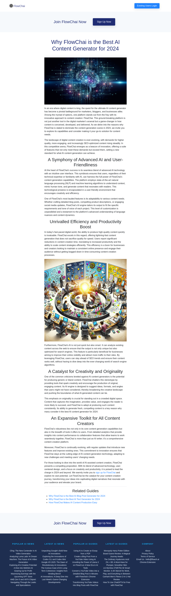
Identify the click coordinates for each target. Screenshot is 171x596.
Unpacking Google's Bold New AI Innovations (54, 552)
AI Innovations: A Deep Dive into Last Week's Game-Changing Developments (54, 579)
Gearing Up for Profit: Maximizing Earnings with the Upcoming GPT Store (23, 574)
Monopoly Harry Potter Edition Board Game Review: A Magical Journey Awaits (116, 554)
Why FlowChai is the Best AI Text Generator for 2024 (74, 499)
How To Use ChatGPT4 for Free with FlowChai (116, 583)
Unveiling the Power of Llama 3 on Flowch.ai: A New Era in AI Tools (85, 565)
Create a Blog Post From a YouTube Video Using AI (85, 557)
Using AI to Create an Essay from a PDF (85, 552)
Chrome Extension (148, 562)
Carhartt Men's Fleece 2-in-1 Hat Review (116, 578)
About (147, 551)
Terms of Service (148, 556)
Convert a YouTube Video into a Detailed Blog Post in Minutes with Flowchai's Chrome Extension (85, 575)
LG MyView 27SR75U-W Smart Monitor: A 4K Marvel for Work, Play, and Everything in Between (116, 571)
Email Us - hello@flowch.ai (147, 559)
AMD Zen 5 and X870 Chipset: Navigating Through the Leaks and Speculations (23, 582)
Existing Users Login (147, 6)
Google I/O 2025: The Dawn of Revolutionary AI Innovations (54, 563)
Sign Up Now (104, 21)
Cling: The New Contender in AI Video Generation (23, 552)
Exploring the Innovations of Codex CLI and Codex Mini (54, 557)
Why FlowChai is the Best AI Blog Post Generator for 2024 (77, 496)
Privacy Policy (148, 554)
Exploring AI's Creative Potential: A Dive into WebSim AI (23, 566)
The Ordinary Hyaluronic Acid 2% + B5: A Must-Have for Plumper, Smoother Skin (116, 562)
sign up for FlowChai (106, 472)
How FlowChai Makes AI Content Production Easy (73, 502)
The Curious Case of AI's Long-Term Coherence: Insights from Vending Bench (54, 571)
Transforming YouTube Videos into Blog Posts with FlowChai (85, 583)
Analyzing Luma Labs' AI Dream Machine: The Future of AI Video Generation (23, 559)
